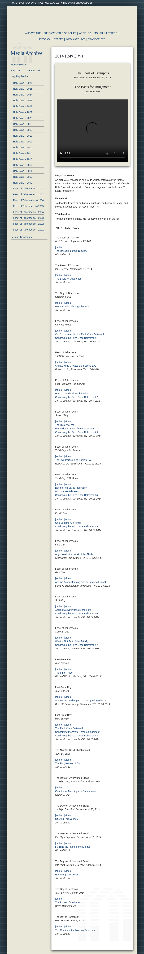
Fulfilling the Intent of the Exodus (72, 846)
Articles (85, 33)
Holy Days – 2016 (22, 141)
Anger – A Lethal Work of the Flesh (74, 554)
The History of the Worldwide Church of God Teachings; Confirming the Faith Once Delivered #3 (76, 429)
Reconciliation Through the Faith (72, 306)
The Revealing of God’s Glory (71, 251)
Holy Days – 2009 (22, 182)
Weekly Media (18, 64)
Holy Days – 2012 (22, 165)
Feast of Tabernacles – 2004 (28, 212)
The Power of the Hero (67, 902)
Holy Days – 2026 (22, 83)
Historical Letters (50, 39)
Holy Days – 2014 (22, 153)
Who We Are (33, 33)
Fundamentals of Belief (60, 33)
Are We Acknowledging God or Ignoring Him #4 (80, 582)
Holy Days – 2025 (22, 88)
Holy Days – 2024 (22, 94)
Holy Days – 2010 (22, 176)
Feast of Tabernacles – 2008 (28, 188)
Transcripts (96, 39)
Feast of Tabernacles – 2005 (28, 206)
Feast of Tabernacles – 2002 (28, 223)
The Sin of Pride (63, 672)
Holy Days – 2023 (22, 100)
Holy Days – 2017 (22, 135)
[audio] (58, 247)
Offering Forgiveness (66, 819)
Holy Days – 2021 (22, 112)
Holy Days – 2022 (22, 106)
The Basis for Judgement (68, 278)
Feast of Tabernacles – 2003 (28, 218)
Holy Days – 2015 (22, 147)
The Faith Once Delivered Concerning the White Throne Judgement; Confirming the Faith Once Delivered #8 (77, 732)
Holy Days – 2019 (22, 124)
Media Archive (75, 39)
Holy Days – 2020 (22, 118)
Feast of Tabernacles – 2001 (28, 229)
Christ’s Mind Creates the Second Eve (75, 365)
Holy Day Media (19, 76)
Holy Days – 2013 (22, 159)
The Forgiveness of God (68, 763)
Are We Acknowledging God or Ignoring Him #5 (80, 700)
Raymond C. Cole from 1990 (26, 70)
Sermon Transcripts (21, 237)
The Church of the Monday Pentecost (75, 930)
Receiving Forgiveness (67, 874)
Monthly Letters (105, 33)
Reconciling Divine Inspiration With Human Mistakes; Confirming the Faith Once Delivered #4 (76, 491)
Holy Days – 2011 (22, 171)
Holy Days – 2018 (22, 129)
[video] (67, 275)
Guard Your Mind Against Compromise (75, 791)
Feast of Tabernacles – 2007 (28, 194)
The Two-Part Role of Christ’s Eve (73, 460)
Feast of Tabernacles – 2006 (28, 200)
